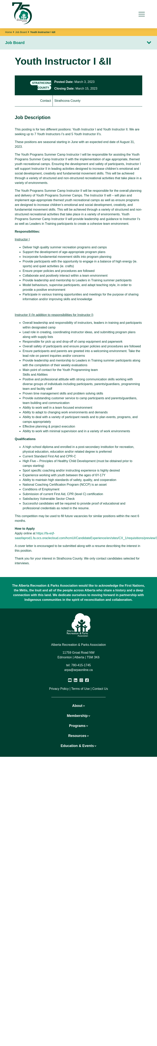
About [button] (78, 706)
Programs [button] (78, 726)
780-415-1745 (81, 665)
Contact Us (100, 688)
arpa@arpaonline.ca (78, 670)
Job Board (21, 32)
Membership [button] (78, 716)
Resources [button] (78, 736)
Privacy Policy (59, 688)
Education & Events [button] (78, 746)
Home (8, 32)
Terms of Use (80, 688)
